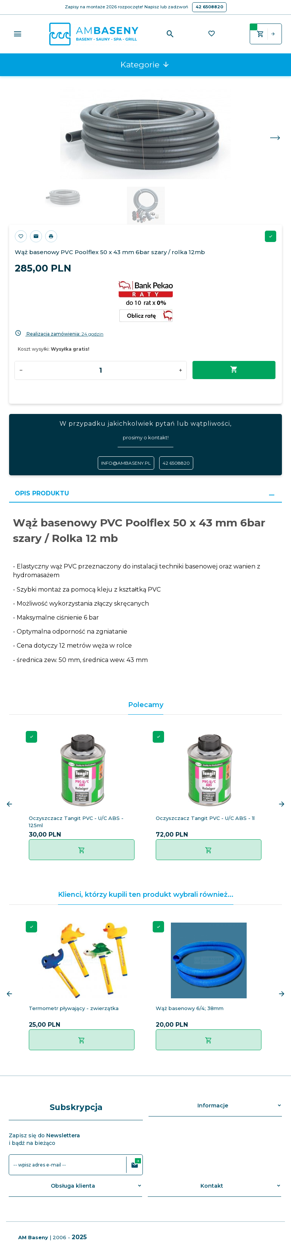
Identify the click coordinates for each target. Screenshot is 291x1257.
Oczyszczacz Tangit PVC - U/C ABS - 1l (205, 818)
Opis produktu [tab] (42, 493)
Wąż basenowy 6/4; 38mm (190, 1008)
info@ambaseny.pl (126, 463)
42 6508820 (209, 6)
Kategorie (145, 64)
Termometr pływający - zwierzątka (74, 1008)
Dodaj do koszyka (234, 369)
